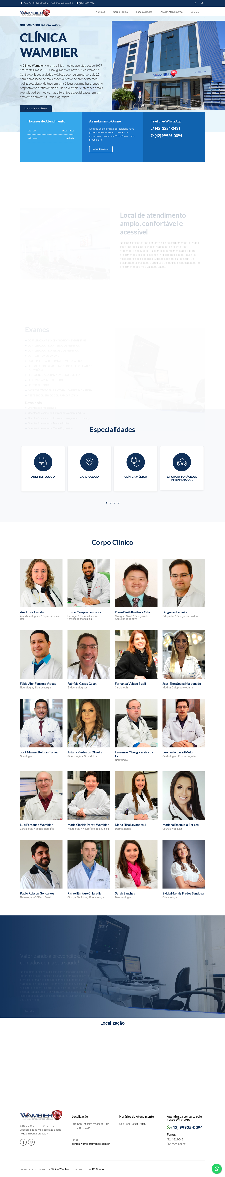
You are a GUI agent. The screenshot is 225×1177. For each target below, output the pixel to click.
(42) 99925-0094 (84, 3)
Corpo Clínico (120, 12)
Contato (195, 12)
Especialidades (144, 12)
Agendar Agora (100, 151)
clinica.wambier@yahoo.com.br (91, 1146)
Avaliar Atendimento (171, 12)
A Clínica (100, 12)
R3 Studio (98, 1171)
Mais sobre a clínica (35, 111)
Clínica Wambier (60, 1171)
